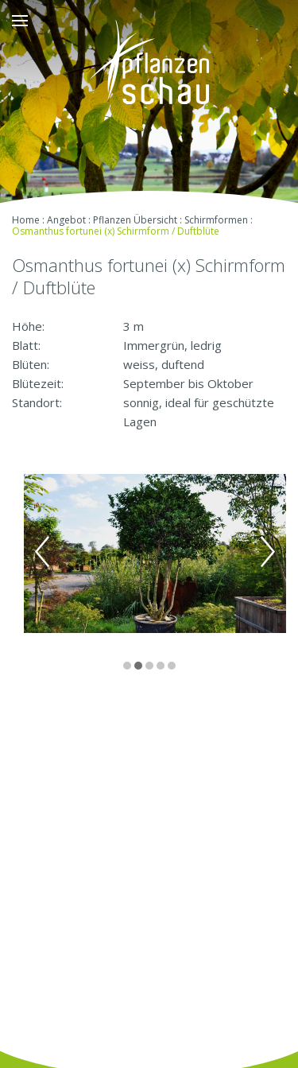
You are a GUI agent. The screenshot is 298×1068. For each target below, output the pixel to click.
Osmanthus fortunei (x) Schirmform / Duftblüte (115, 231)
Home (26, 220)
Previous (42, 552)
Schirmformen (216, 220)
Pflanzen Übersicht (135, 220)
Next (267, 552)
